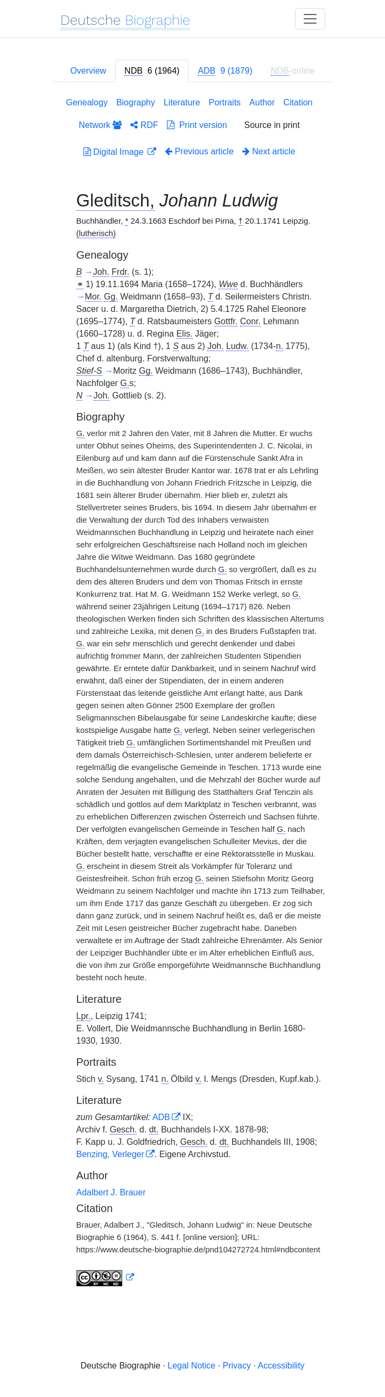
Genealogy (87, 102)
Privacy (237, 1365)
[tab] (151, 71)
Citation (297, 102)
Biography (135, 102)
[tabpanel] (192, 694)
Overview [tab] (88, 70)
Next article (268, 151)
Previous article (199, 151)
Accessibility (280, 1365)
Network (100, 125)
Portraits (225, 102)
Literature (182, 102)
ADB (161, 1117)
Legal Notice (191, 1365)
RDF (144, 125)
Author (262, 102)
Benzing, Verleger (110, 1154)
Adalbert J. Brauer (111, 1192)
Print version (197, 125)
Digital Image (114, 151)
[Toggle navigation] (310, 19)
